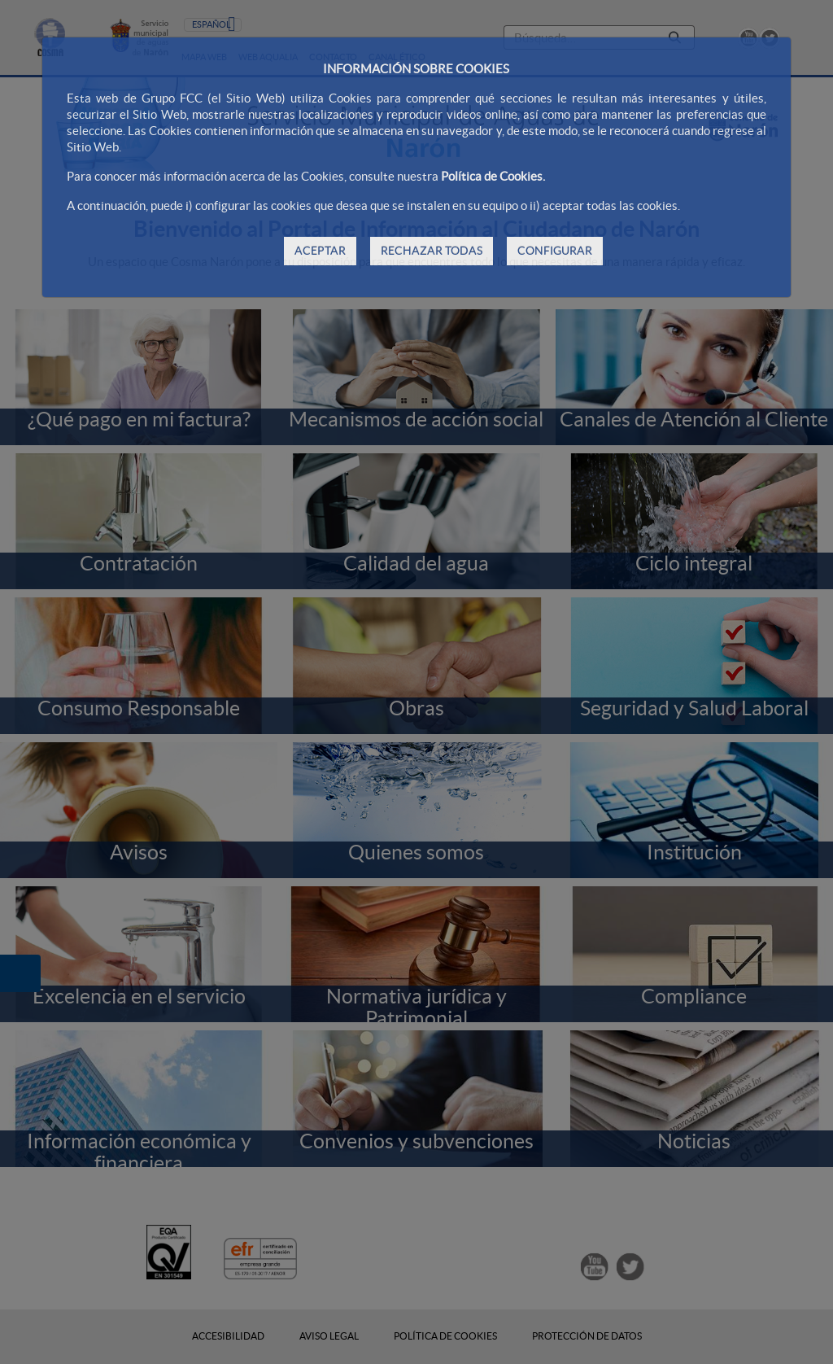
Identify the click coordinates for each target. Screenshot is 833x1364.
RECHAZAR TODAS (431, 250)
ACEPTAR (320, 250)
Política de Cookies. (493, 176)
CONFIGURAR (554, 250)
